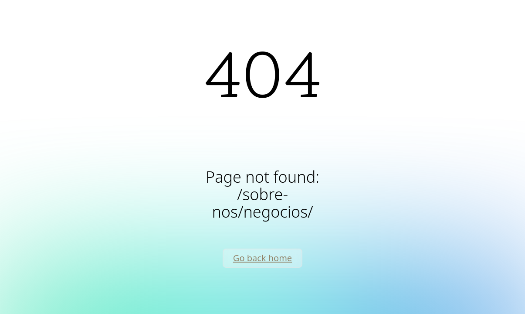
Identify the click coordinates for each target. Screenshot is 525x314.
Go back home (262, 258)
